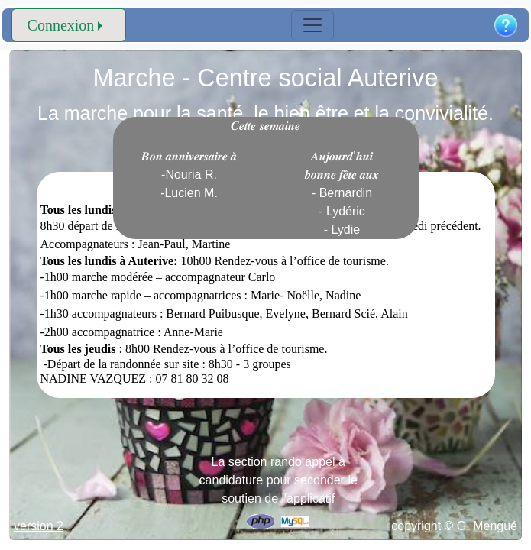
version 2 (38, 525)
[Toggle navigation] (312, 25)
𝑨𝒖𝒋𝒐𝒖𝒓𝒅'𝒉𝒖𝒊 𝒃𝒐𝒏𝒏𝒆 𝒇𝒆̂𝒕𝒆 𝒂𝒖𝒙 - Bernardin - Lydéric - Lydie (342, 193)
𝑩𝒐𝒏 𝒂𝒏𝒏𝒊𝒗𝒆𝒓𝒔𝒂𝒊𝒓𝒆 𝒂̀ (189, 174)
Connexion (61, 25)
